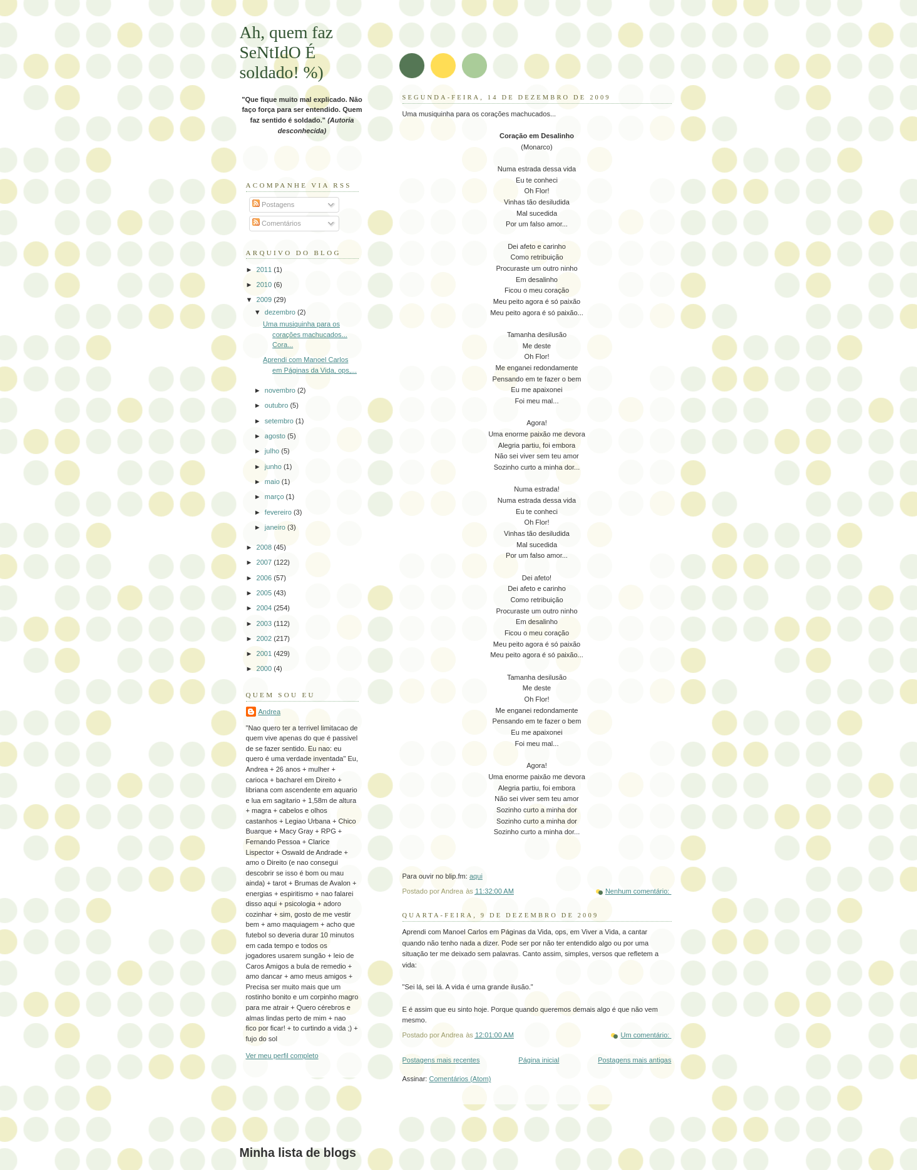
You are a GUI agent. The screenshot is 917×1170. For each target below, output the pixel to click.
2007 (265, 562)
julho (273, 451)
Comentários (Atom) (460, 1078)
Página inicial (538, 1060)
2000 (265, 668)
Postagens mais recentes (441, 1060)
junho (274, 466)
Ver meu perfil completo (282, 1055)
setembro (280, 421)
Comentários (276, 223)
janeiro (276, 527)
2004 (265, 608)
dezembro (281, 312)
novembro (281, 390)
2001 (265, 653)
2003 (265, 623)
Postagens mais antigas (634, 1060)
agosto (276, 436)
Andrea (270, 711)
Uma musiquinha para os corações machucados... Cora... (305, 334)
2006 (265, 578)
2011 (265, 269)
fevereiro (279, 512)
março (275, 496)
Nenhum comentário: (638, 891)
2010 (265, 284)
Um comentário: (645, 1035)
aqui (476, 876)
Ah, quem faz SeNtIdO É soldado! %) (287, 52)
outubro (277, 405)
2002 (265, 638)
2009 (265, 299)
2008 (265, 547)
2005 (265, 593)
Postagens (273, 204)
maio (273, 481)
